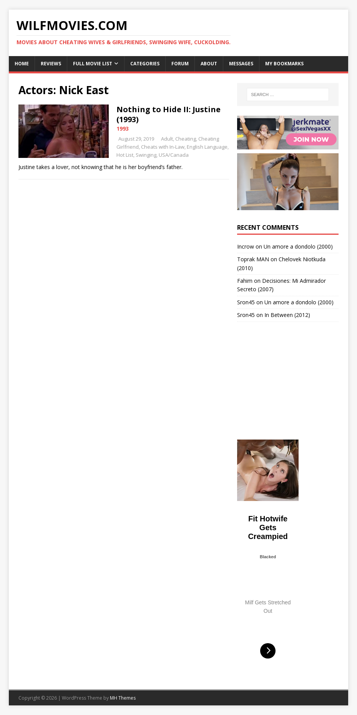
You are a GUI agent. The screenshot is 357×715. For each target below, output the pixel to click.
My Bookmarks (284, 63)
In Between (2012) (287, 315)
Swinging (146, 154)
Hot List (124, 154)
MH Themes (123, 698)
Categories (144, 63)
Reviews (51, 63)
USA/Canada (174, 154)
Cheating (185, 138)
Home (22, 63)
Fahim (244, 280)
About (209, 63)
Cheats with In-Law (162, 146)
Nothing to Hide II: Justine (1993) (168, 114)
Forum (180, 63)
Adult (167, 138)
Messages (241, 63)
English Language (207, 146)
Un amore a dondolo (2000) (298, 246)
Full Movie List (92, 63)
